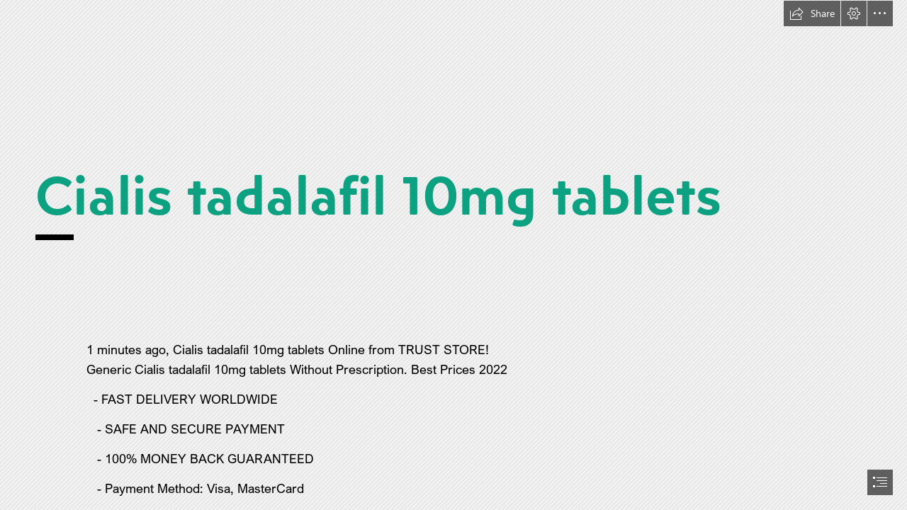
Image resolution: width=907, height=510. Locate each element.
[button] (812, 13)
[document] (453, 255)
